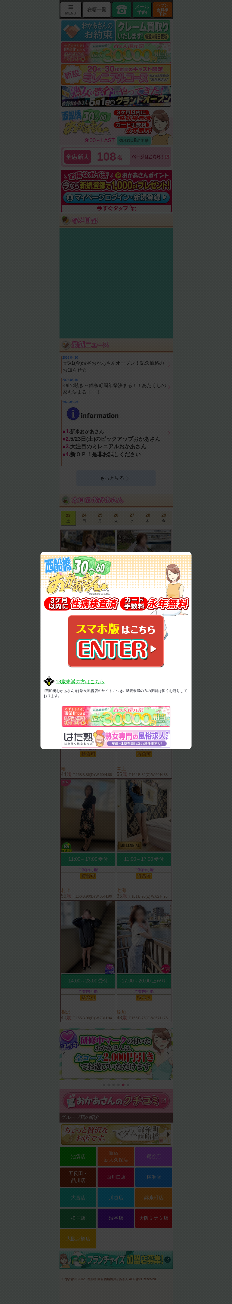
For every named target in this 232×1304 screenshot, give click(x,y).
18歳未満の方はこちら (80, 681)
